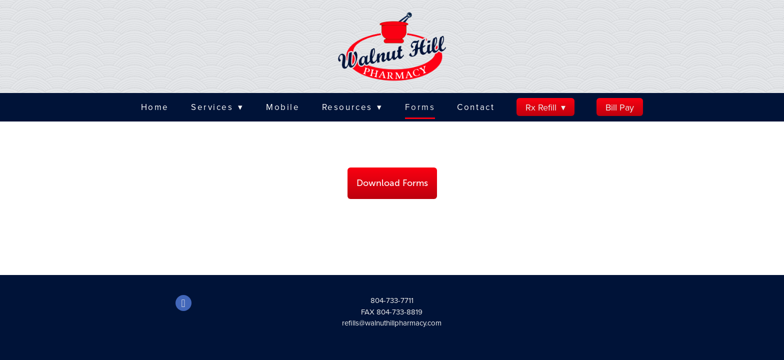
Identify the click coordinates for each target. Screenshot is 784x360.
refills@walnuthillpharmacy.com (392, 323)
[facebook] (184, 303)
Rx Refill (546, 107)
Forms (420, 107)
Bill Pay (620, 107)
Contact (475, 107)
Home (155, 107)
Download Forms (392, 183)
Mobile (283, 107)
